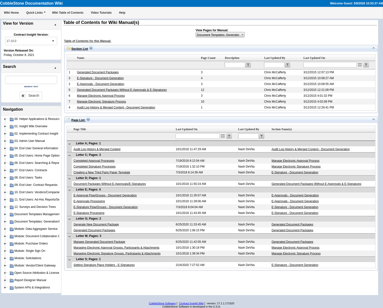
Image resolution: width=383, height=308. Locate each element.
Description (232, 58)
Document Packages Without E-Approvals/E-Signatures (110, 184)
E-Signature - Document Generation (100, 78)
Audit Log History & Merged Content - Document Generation (116, 107)
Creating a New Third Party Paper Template (102, 172)
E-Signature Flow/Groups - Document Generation (106, 207)
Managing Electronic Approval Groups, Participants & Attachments (117, 247)
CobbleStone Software (162, 303)
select (53, 41)
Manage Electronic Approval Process (101, 95)
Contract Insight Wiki (191, 303)
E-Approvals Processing (89, 201)
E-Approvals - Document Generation (100, 84)
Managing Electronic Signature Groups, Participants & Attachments (117, 253)
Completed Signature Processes (95, 166)
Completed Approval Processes (94, 160)
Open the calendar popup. (359, 64)
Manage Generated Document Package (99, 242)
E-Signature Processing (89, 213)
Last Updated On (314, 58)
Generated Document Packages (98, 72)
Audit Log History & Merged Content (97, 149)
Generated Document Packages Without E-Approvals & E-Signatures (122, 90)
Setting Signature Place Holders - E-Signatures (104, 265)
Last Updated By (274, 58)
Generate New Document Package (96, 224)
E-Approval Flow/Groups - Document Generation (105, 195)
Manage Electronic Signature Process (101, 101)
